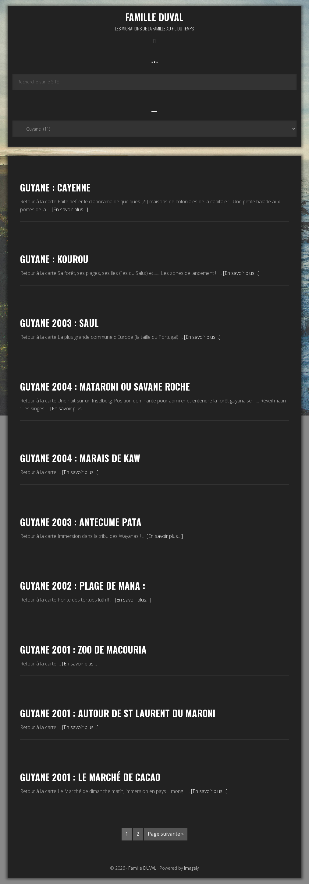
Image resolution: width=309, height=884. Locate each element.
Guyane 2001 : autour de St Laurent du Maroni (117, 713)
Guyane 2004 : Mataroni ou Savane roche (105, 386)
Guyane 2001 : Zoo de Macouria (83, 649)
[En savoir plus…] (70, 209)
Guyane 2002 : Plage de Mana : (82, 585)
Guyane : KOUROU (54, 259)
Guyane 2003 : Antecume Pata (80, 522)
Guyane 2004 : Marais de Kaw (80, 458)
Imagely (191, 868)
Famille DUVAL (154, 17)
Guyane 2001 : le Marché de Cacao (90, 777)
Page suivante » (166, 833)
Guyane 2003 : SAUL (59, 323)
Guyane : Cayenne (55, 187)
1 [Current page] (126, 833)
